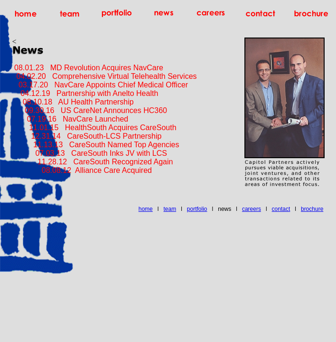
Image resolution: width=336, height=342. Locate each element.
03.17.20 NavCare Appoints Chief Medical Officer (101, 85)
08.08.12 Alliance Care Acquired (82, 170)
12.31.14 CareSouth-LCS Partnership (87, 136)
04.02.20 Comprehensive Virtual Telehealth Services (104, 76)
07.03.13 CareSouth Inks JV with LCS (89, 153)
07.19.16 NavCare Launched (71, 119)
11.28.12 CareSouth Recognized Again (92, 162)
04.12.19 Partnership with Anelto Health (86, 93)
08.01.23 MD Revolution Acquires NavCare (87, 68)
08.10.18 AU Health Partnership (73, 102)
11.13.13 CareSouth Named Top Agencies (95, 145)
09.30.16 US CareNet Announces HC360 (89, 110)
